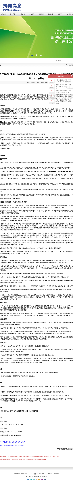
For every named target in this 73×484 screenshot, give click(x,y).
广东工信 (31, 14)
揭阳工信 (41, 14)
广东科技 (22, 14)
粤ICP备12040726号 (53, 474)
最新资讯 (60, 76)
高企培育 (12, 14)
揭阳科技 (51, 14)
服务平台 (60, 14)
